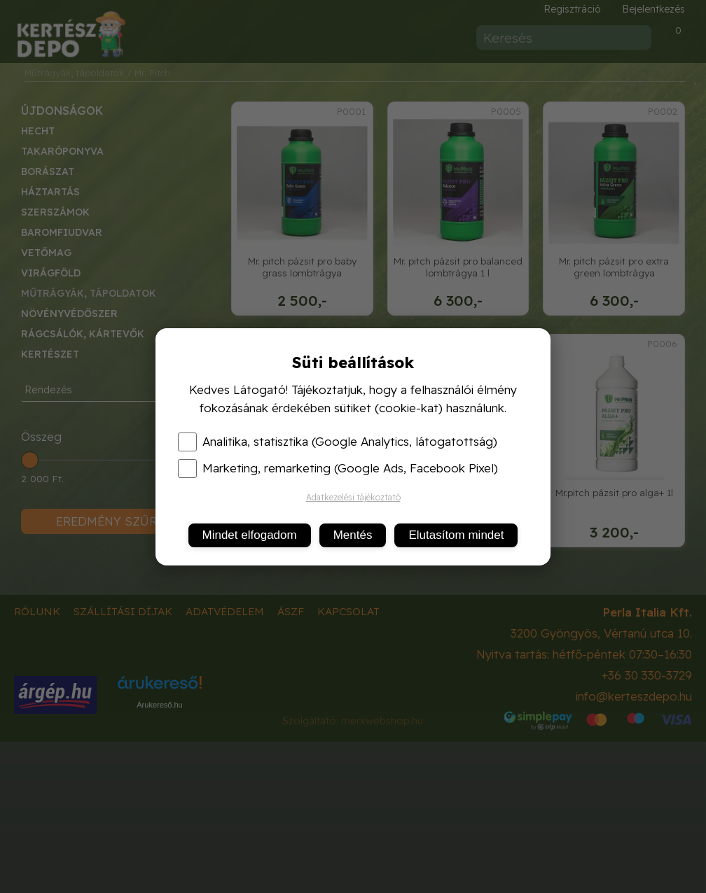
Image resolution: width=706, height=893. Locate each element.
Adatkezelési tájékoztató (353, 497)
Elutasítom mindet (456, 535)
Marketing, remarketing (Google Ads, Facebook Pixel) (338, 468)
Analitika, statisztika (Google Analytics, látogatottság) (337, 441)
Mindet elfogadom (249, 535)
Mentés (353, 535)
